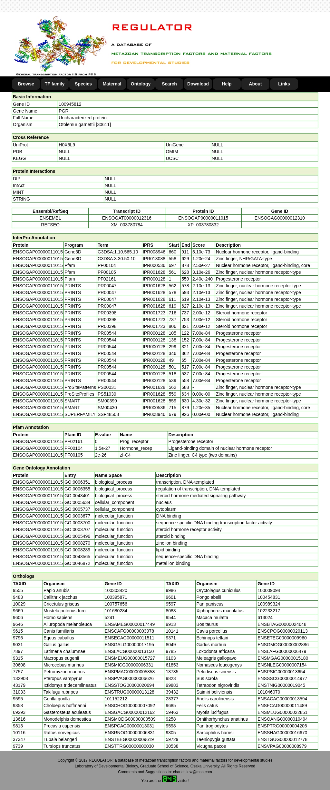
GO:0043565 (77, 556)
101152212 (116, 698)
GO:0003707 (77, 529)
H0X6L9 (67, 144)
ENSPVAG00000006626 (129, 678)
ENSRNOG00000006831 (130, 732)
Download (198, 83)
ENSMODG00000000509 (130, 719)
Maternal (112, 83)
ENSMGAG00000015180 (282, 658)
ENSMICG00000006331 (129, 664)
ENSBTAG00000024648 (281, 624)
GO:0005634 (77, 502)
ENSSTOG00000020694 (129, 685)
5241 (110, 617)
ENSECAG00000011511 (129, 637)
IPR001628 (154, 272)
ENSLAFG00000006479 (281, 651)
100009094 (268, 590)
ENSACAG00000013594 (282, 698)
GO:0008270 (77, 543)
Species (83, 83)
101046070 (268, 692)
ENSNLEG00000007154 (282, 664)
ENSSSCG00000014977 (282, 678)
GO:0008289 (77, 549)
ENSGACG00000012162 (130, 712)
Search (169, 83)
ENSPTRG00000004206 (282, 725)
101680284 (116, 610)
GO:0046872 (77, 563)
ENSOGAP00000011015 (203, 218)
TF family (54, 83)
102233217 (268, 610)
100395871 (116, 597)
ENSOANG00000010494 (282, 719)
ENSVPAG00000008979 (281, 746)
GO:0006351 (77, 482)
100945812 (70, 104)
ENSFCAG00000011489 (282, 705)
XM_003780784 (127, 224)
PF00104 (73, 448)
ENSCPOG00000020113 (282, 631)
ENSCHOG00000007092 (130, 705)
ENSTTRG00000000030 (129, 746)
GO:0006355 (77, 488)
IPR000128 (154, 278)
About (255, 83)
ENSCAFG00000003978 (129, 631)
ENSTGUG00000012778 (282, 739)
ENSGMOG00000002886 (283, 644)
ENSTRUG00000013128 (129, 692)
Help (226, 83)
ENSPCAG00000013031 (129, 725)
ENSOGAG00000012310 (280, 218)
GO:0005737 (77, 509)
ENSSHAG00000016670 (282, 732)
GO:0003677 (77, 515)
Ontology (140, 83)
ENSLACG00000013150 (129, 651)
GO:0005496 (77, 536)
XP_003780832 (203, 224)
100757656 (116, 604)
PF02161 (73, 441)
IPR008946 (154, 251)
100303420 (116, 590)
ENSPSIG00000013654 (281, 671)
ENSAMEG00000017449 (130, 624)
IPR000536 (154, 265)
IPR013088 (154, 258)
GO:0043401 (77, 495)
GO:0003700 (77, 522)
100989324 (268, 604)
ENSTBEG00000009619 (129, 739)
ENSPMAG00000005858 (130, 671)
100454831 (268, 597)
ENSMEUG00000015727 (130, 658)
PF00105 (73, 455)
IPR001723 (154, 312)
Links (284, 83)
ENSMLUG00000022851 (282, 712)
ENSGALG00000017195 (129, 644)
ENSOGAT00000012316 (126, 218)
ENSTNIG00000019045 (281, 685)
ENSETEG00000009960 (282, 637)
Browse (26, 83)
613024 (265, 617)
